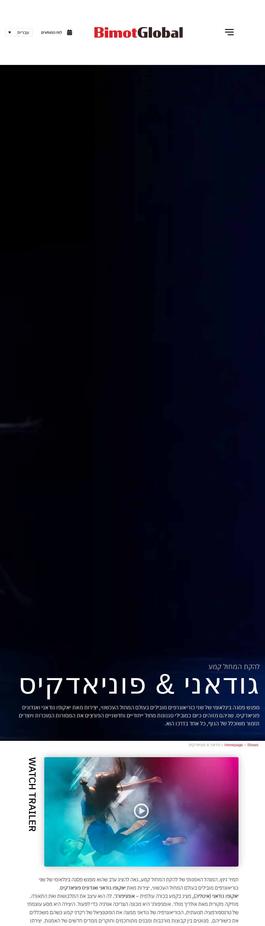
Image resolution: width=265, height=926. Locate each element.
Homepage (233, 745)
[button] (229, 32)
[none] (18, 32)
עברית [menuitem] (23, 32)
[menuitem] (18, 32)
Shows (252, 745)
